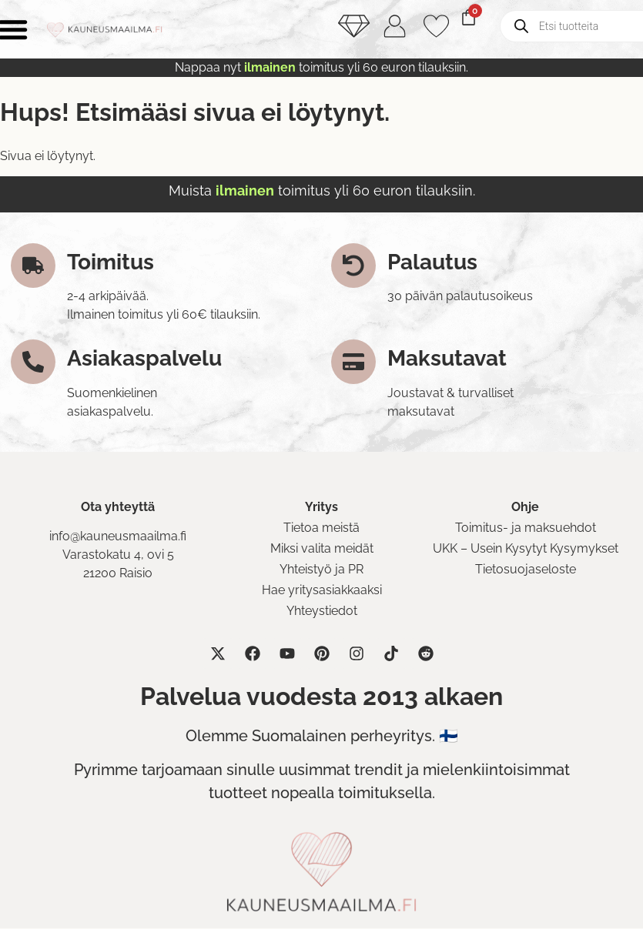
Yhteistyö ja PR (321, 570)
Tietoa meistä (321, 528)
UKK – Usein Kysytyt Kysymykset (525, 549)
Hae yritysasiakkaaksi (322, 590)
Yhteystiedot (321, 611)
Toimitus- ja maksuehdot (525, 528)
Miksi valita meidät (321, 549)
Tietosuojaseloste (525, 570)
